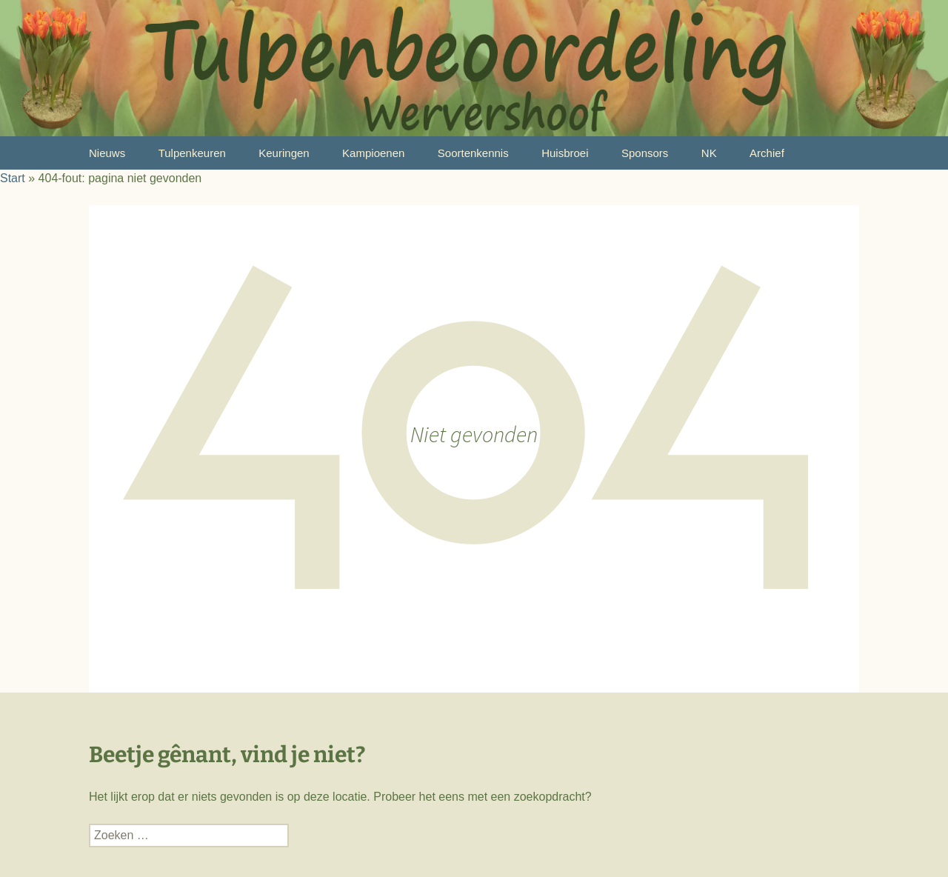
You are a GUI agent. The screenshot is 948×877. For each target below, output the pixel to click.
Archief (767, 153)
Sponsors (644, 153)
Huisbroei (564, 153)
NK (709, 153)
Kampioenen (373, 153)
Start (12, 178)
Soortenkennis (473, 153)
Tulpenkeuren (192, 153)
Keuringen (283, 153)
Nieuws (107, 153)
